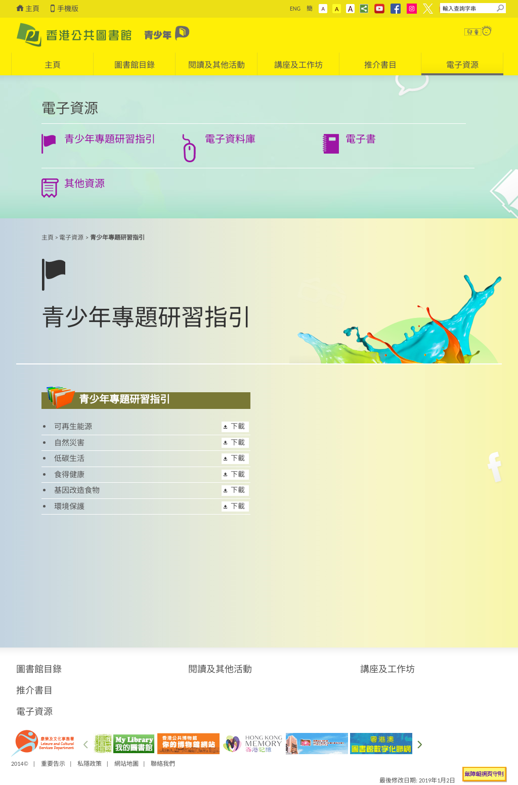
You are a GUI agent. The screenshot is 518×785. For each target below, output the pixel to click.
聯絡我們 (163, 763)
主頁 (32, 9)
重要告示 (53, 763)
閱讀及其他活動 (220, 669)
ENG (295, 8)
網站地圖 (126, 763)
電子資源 (71, 237)
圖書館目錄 (39, 669)
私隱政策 (89, 763)
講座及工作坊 (387, 669)
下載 (238, 426)
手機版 (67, 9)
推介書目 (34, 690)
